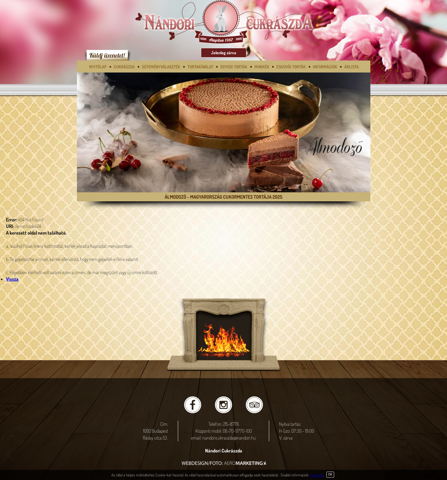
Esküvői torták (291, 66)
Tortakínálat (200, 66)
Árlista (351, 66)
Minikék (261, 66)
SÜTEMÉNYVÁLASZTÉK (161, 66)
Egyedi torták (233, 66)
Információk (325, 66)
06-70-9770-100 (237, 431)
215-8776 (231, 424)
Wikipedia (316, 475)
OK (330, 474)
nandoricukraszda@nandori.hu (229, 438)
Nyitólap (98, 66)
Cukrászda (124, 66)
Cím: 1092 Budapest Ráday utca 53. (155, 431)
